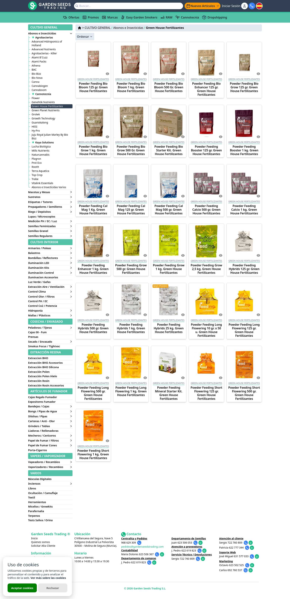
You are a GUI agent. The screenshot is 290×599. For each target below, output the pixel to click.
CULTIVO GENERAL (98, 28)
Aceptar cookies (22, 588)
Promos (90, 17)
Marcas (110, 17)
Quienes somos (40, 542)
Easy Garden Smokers (139, 17)
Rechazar (52, 588)
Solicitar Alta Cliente (43, 545)
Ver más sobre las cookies (48, 578)
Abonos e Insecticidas (129, 28)
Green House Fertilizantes (165, 28)
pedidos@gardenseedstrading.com (143, 546)
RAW (166, 17)
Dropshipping (214, 17)
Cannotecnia (187, 17)
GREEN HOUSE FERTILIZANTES (93, 79)
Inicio (34, 538)
